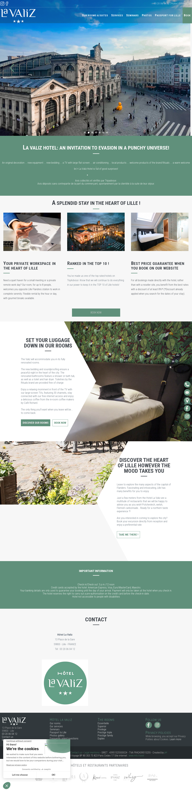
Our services (56, 726)
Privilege (102, 729)
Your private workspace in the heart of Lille (29, 265)
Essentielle (103, 723)
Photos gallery (57, 735)
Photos (147, 15)
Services (117, 15)
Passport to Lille (58, 732)
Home (174, 3)
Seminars (132, 15)
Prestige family (105, 735)
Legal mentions (92, 752)
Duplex (101, 738)
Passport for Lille (168, 15)
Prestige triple (105, 732)
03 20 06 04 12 (161, 3)
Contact (183, 3)
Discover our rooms (36, 422)
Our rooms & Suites (95, 15)
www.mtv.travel (136, 755)
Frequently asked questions (64, 738)
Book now (96, 312)
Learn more (175, 739)
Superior (102, 726)
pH (165, 752)
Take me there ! (128, 534)
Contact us (7, 736)
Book (187, 15)
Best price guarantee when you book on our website (157, 265)
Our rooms (55, 723)
